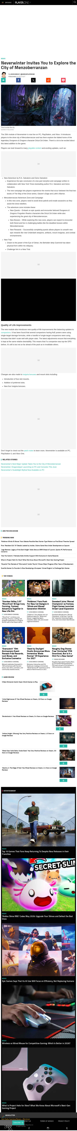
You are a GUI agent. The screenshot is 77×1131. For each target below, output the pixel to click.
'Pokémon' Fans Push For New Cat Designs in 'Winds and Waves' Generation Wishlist (38, 605)
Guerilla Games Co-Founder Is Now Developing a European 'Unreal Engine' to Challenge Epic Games (35, 568)
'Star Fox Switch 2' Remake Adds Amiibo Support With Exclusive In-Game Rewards (29, 556)
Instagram (48, 1128)
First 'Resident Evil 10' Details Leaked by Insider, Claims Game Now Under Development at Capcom (35, 545)
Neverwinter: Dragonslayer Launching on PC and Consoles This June (29, 467)
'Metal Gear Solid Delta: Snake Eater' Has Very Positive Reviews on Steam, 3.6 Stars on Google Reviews (30, 757)
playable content (34, 148)
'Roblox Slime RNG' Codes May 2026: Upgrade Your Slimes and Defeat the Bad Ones (37, 917)
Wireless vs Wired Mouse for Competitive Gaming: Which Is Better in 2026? (36, 1043)
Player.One (23, 2)
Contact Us (26, 1121)
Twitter (33, 80)
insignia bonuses (29, 374)
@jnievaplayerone (28, 74)
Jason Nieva (14, 74)
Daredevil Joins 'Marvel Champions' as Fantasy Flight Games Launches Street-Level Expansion (63, 605)
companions (6, 333)
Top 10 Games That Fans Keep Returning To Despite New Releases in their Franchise (35, 852)
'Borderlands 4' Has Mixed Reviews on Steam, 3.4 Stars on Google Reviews (28, 722)
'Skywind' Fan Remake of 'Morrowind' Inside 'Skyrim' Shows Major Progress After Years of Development (37, 564)
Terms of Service (47, 1121)
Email (3, 80)
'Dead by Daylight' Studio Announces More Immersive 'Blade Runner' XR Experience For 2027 (38, 653)
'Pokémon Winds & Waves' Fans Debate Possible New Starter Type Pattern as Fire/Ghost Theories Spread (37, 541)
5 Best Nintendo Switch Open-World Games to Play (20, 688)
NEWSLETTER (10, 1115)
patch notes (28, 451)
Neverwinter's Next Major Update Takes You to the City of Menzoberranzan (31, 464)
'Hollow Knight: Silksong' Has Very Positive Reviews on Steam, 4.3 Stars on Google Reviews (30, 740)
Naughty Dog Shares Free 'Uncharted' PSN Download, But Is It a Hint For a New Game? (62, 652)
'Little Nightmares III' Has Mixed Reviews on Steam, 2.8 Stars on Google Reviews (30, 705)
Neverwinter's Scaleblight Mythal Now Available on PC (22, 470)
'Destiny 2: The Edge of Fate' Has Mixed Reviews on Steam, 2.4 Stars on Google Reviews (30, 774)
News (3, 58)
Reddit (48, 80)
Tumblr (67, 1128)
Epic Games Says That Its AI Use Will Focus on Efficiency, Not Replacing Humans (38, 981)
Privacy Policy (64, 1121)
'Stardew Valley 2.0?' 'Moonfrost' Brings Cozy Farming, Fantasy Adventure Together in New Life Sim (13, 606)
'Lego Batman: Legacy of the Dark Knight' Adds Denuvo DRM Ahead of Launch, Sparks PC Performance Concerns (36, 550)
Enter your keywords (75, 2)
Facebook (18, 80)
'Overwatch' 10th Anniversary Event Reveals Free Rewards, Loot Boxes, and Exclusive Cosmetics (13, 653)
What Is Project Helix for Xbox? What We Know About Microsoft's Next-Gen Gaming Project (32, 560)
